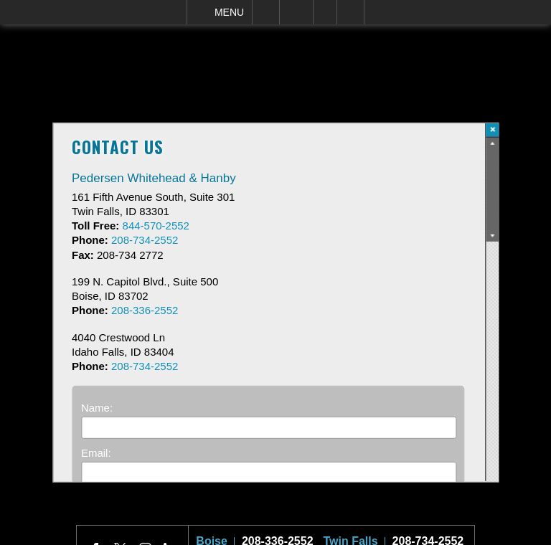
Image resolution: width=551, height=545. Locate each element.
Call (266, 12)
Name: (97, 408)
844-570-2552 (156, 225)
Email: (96, 453)
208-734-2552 (428, 534)
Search (350, 12)
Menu (229, 12)
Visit (325, 12)
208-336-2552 (278, 534)
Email (296, 12)
